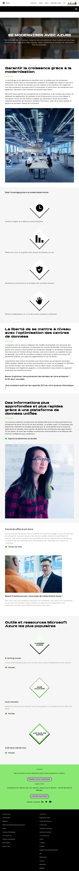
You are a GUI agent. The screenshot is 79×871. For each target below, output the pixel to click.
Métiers (5, 815)
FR (64, 3)
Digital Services (45, 812)
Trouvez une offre (15, 541)
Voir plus (11, 662)
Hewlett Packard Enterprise (49, 844)
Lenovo (42, 855)
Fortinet (42, 837)
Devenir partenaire (9, 833)
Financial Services (46, 815)
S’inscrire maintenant (39, 790)
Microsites (6, 837)
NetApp (42, 862)
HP (40, 847)
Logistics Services (46, 822)
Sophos (42, 866)
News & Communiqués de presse (14, 819)
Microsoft (43, 858)
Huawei (42, 840)
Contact (33, 3)
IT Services (43, 819)
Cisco (41, 833)
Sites (4, 822)
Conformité (6, 812)
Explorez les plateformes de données (22, 433)
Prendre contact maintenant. (39, 773)
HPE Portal (43, 851)
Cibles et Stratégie (9, 826)
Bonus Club (6, 840)
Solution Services (45, 826)
